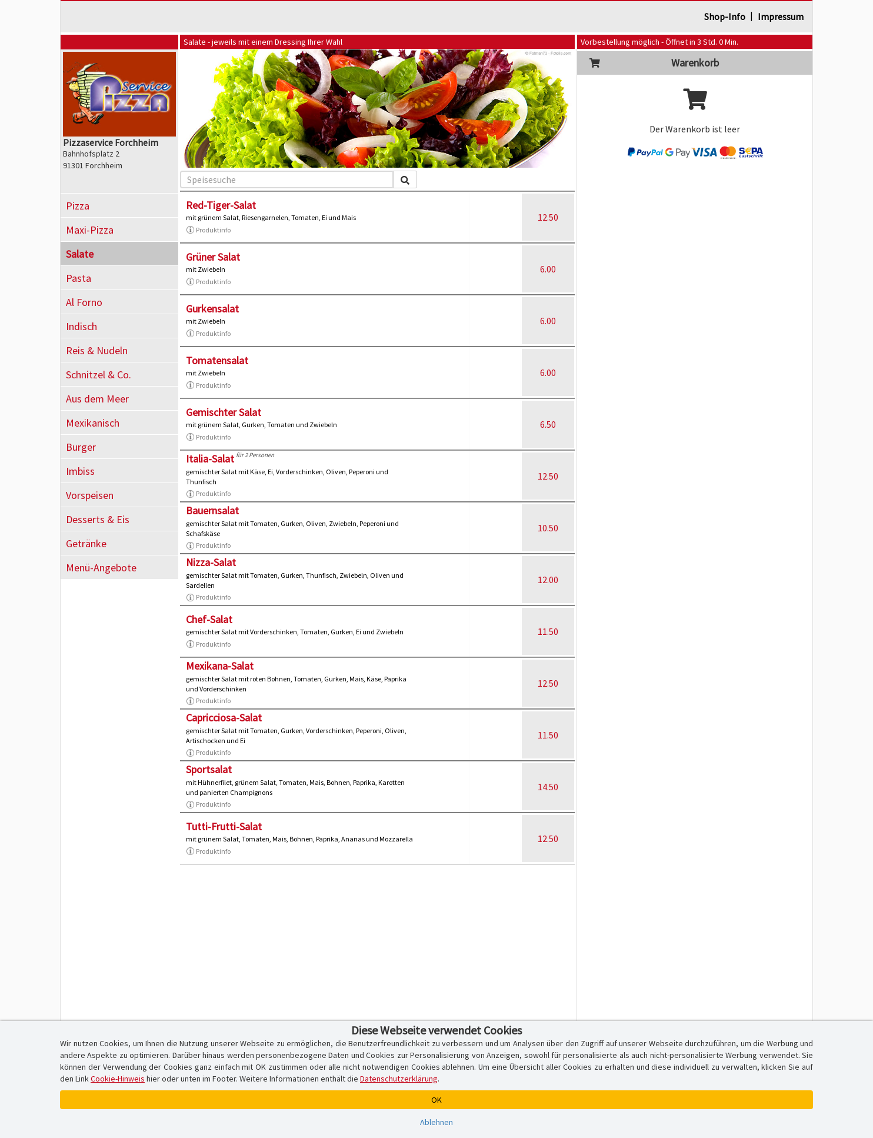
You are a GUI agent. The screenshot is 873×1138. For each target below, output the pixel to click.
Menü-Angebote (101, 567)
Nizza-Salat (211, 562)
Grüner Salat (213, 257)
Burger (81, 447)
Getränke (86, 543)
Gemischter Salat (223, 412)
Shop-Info (724, 16)
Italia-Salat (210, 458)
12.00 (548, 579)
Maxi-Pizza (90, 230)
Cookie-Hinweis (118, 1078)
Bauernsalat (212, 510)
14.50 (548, 787)
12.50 (548, 217)
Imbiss (80, 471)
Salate (80, 254)
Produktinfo (208, 230)
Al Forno (84, 302)
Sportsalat (209, 769)
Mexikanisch (92, 423)
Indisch (81, 326)
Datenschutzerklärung (399, 1078)
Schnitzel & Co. (98, 374)
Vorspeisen (90, 495)
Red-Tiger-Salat (221, 205)
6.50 (548, 424)
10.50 (548, 528)
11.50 (548, 631)
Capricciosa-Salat (224, 717)
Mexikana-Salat (220, 666)
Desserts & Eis (97, 519)
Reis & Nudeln (97, 350)
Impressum (781, 16)
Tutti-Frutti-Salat (224, 826)
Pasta (78, 278)
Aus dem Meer (97, 398)
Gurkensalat (212, 308)
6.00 (548, 269)
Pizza (77, 205)
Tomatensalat (217, 360)
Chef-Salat (209, 619)
